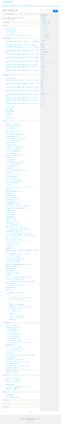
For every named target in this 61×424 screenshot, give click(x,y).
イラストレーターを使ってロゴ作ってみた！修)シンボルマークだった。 (21, 235)
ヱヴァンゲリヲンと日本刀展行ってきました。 (16, 258)
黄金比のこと (9, 189)
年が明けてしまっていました (12, 130)
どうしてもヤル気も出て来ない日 (13, 163)
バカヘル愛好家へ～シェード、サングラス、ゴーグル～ (18, 365)
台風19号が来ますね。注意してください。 (15, 231)
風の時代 (43, 71)
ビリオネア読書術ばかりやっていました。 (15, 201)
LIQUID (39, 418)
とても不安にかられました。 (12, 165)
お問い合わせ (6, 406)
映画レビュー (9, 289)
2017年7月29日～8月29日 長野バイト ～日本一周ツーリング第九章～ (21, 44)
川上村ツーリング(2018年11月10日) (17, 317)
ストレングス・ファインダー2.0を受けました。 (16, 285)
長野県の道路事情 (10, 395)
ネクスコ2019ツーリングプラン (13, 244)
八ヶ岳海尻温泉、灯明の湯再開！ (13, 260)
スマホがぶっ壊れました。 (12, 159)
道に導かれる (9, 274)
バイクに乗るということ (11, 246)
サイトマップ (6, 403)
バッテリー (43, 98)
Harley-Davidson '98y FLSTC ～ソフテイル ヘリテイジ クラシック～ (20, 370)
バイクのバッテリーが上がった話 (13, 262)
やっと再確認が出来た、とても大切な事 (14, 161)
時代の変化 (43, 66)
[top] (30, 412)
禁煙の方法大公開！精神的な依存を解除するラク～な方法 (18, 264)
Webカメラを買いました (11, 132)
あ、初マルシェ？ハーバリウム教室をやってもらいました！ (19, 35)
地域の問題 (8, 248)
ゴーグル (43, 64)
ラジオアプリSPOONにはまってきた (14, 225)
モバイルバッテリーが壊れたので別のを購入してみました (18, 277)
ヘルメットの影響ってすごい (12, 33)
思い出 (42, 59)
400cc (42, 84)
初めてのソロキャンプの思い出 (12, 272)
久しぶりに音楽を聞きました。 (12, 176)
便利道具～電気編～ (10, 111)
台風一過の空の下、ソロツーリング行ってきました (17, 227)
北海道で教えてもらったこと (12, 199)
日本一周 (43, 54)
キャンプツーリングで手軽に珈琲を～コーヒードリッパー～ (19, 386)
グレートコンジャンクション (47, 61)
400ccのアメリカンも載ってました (13, 123)
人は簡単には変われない (11, 268)
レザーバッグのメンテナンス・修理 (13, 239)
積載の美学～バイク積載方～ (12, 372)
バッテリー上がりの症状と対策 (12, 151)
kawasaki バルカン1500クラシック (13, 367)
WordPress (33, 419)
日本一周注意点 (9, 109)
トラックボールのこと (11, 212)
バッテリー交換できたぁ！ (12, 128)
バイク (42, 91)
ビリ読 (42, 57)
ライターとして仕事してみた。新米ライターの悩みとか (18, 229)
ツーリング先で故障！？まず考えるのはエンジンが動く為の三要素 (20, 281)
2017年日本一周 (6, 74)
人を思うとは (9, 185)
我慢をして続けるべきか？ (12, 178)
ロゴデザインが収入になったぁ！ (13, 182)
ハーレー (43, 96)
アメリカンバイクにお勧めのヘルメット (14, 149)
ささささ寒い (9, 172)
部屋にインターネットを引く (12, 237)
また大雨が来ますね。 (11, 216)
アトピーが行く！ (10, 115)
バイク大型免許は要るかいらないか (13, 153)
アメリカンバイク (45, 74)
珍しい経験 (43, 49)
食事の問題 (8, 113)
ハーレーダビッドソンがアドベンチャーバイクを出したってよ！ (20, 187)
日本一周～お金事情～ (11, 28)
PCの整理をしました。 (11, 210)
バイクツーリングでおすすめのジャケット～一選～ (17, 241)
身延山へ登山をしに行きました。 (13, 283)
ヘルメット (43, 103)
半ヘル (42, 101)
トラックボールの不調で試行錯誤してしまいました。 (17, 170)
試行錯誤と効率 (9, 168)
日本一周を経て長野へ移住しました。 (14, 397)
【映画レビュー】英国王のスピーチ (13, 266)
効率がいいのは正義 (10, 214)
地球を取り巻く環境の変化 (12, 136)
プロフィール (6, 400)
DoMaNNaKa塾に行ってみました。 (13, 203)
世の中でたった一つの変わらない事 (13, 155)
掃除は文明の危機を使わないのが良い (14, 191)
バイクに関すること (7, 322)
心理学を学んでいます (11, 218)
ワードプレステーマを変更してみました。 (15, 279)
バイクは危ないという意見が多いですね (14, 146)
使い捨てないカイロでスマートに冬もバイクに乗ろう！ (18, 361)
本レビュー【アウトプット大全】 (13, 256)
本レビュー (8, 294)
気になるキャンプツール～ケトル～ (13, 382)
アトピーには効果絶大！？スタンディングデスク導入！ (18, 253)
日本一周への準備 (10, 107)
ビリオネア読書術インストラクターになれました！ (17, 138)
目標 (42, 86)
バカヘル (43, 69)
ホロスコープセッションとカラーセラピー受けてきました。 (19, 206)
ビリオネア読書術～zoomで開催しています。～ (16, 134)
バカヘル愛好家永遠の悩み (12, 329)
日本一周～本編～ (7, 38)
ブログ (4, 120)
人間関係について (10, 193)
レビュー (43, 79)
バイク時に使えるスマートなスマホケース (15, 359)
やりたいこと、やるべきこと (12, 174)
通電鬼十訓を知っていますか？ (12, 222)
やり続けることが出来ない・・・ (13, 144)
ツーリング (8, 301)
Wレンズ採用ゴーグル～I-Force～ (13, 363)
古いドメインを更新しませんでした (13, 140)
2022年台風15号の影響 (11, 30)
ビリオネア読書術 (45, 52)
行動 (42, 81)
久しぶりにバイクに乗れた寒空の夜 (13, 180)
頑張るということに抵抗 (11, 220)
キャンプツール (6, 375)
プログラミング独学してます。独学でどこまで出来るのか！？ (19, 233)
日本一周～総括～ (10, 117)
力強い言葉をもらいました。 (12, 195)
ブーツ (42, 89)
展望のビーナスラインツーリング (16, 315)
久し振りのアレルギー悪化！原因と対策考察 (15, 208)
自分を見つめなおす (10, 142)
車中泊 (42, 106)
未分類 (4, 25)
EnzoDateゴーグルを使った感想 (13, 125)
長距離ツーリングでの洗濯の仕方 (16, 304)
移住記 (4, 391)
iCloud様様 (8, 157)
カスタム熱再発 (9, 353)
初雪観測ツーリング (13, 319)
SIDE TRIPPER (8, 2)
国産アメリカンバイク (45, 93)
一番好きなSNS (9, 270)
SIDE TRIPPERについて (11, 287)
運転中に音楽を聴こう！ (11, 357)
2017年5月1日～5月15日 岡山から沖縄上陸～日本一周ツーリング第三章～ (22, 64)
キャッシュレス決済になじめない (13, 197)
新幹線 (42, 47)
